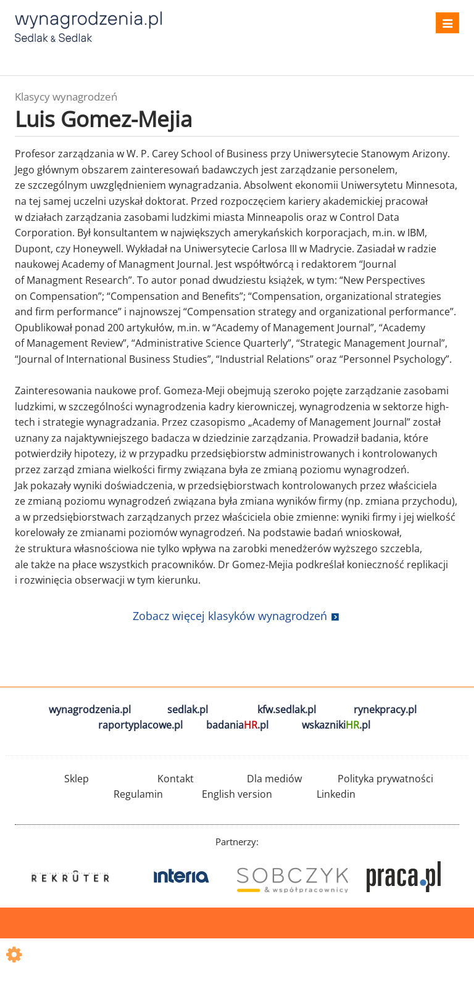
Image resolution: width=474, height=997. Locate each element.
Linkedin (336, 794)
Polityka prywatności (385, 778)
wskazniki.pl (336, 725)
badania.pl (237, 725)
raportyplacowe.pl (140, 725)
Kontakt (175, 778)
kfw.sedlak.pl (286, 709)
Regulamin (138, 794)
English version (237, 794)
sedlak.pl (187, 709)
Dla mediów (274, 778)
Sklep (76, 778)
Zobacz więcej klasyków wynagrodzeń (230, 615)
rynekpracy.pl (385, 709)
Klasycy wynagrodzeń (66, 96)
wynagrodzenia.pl (90, 709)
